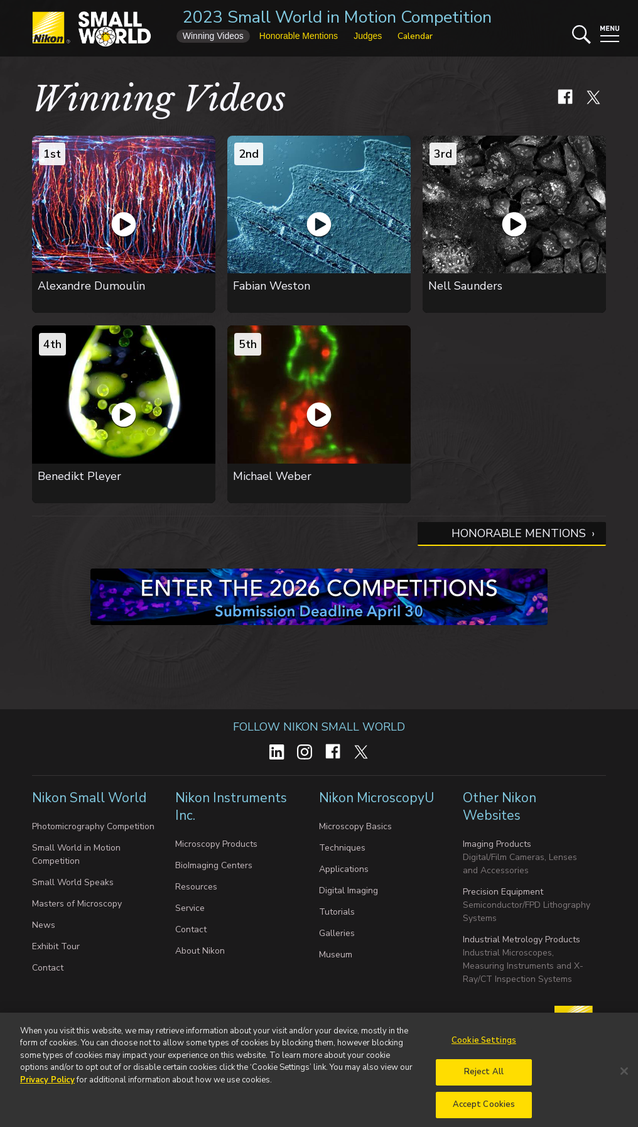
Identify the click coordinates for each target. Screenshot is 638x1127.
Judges (368, 36)
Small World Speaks (73, 882)
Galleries (337, 933)
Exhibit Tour (56, 946)
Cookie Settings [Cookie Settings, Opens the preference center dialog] (483, 1053)
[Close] (624, 1083)
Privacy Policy (47, 1092)
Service (190, 908)
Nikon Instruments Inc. (231, 806)
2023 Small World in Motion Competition (337, 17)
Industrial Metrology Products (521, 939)
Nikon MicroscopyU (376, 798)
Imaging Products (497, 844)
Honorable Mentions (518, 533)
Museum (335, 955)
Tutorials (337, 912)
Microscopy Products (216, 844)
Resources (196, 887)
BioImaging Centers (213, 865)
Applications (344, 869)
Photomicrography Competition (93, 826)
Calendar (415, 36)
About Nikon (200, 951)
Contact (47, 968)
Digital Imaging (348, 890)
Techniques (342, 848)
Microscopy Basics (355, 826)
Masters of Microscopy (77, 904)
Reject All (484, 1085)
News (43, 925)
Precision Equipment (503, 892)
